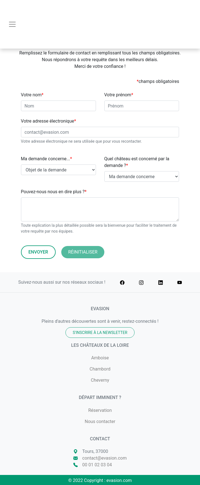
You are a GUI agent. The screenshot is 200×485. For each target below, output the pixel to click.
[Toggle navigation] (12, 24)
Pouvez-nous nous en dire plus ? (54, 191)
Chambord (100, 369)
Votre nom (32, 94)
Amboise (100, 357)
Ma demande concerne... (46, 158)
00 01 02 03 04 (97, 464)
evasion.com (119, 480)
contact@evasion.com (104, 458)
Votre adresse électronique (48, 121)
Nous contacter (100, 421)
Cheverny (100, 380)
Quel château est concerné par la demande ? (137, 162)
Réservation (100, 410)
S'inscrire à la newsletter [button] (100, 332)
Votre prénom (118, 94)
